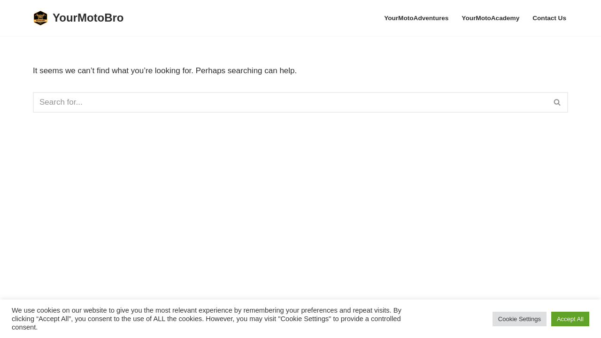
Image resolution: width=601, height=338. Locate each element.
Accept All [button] (570, 319)
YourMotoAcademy (490, 18)
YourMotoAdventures (416, 18)
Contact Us (549, 18)
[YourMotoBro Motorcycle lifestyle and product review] (78, 18)
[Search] (290, 102)
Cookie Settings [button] (519, 319)
